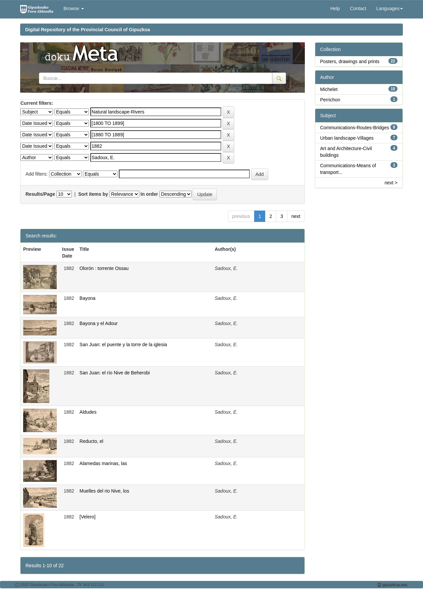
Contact (358, 8)
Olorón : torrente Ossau (104, 268)
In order (149, 194)
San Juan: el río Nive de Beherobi (115, 372)
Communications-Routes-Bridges (354, 127)
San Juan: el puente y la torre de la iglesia (123, 344)
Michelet (329, 89)
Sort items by (93, 194)
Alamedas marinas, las (103, 463)
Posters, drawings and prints (350, 61)
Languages (389, 8)
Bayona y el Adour (99, 323)
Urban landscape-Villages (347, 138)
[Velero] (87, 516)
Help (335, 8)
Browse (73, 8)
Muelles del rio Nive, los (104, 491)
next (295, 216)
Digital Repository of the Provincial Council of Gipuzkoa (87, 29)
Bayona (87, 298)
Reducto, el (91, 441)
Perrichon (330, 99)
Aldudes (88, 412)
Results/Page (40, 194)
